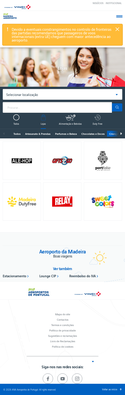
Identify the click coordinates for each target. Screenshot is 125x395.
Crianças (114, 134)
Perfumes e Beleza (66, 134)
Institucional (114, 3)
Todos (17, 134)
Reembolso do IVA (82, 275)
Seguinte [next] (121, 133)
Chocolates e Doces (93, 134)
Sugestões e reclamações (62, 335)
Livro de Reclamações (62, 341)
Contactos (62, 319)
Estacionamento (14, 275)
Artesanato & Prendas (38, 134)
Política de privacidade (62, 330)
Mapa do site (62, 314)
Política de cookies (62, 346)
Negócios (98, 3)
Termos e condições (62, 325)
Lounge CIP (47, 275)
